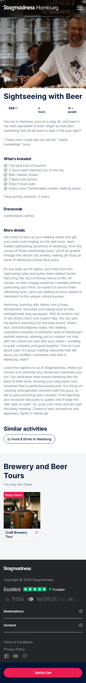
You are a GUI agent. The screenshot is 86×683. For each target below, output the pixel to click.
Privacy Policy (14, 649)
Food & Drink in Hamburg (31, 439)
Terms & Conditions (18, 642)
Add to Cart (43, 673)
